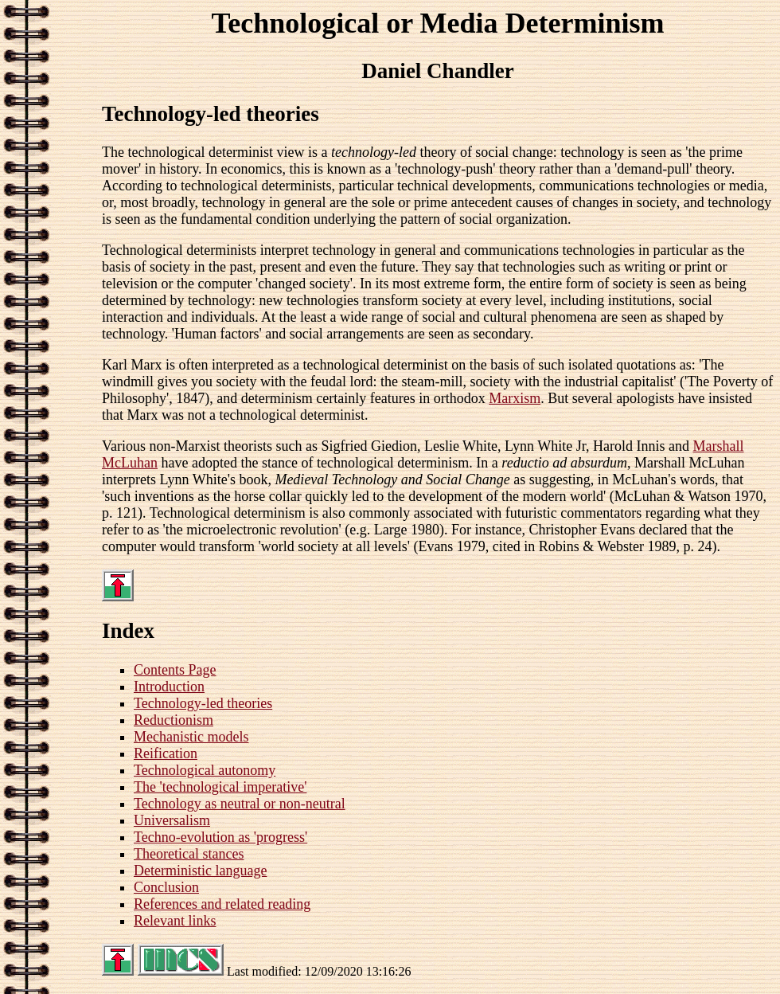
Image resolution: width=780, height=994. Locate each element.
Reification (165, 753)
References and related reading (222, 904)
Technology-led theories (203, 703)
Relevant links (175, 921)
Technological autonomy (204, 770)
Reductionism (173, 720)
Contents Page (175, 670)
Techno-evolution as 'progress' (220, 837)
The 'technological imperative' (220, 787)
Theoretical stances (189, 854)
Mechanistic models (191, 737)
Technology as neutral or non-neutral (239, 804)
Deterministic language (200, 871)
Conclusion (166, 887)
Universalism (172, 820)
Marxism (514, 398)
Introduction (169, 687)
